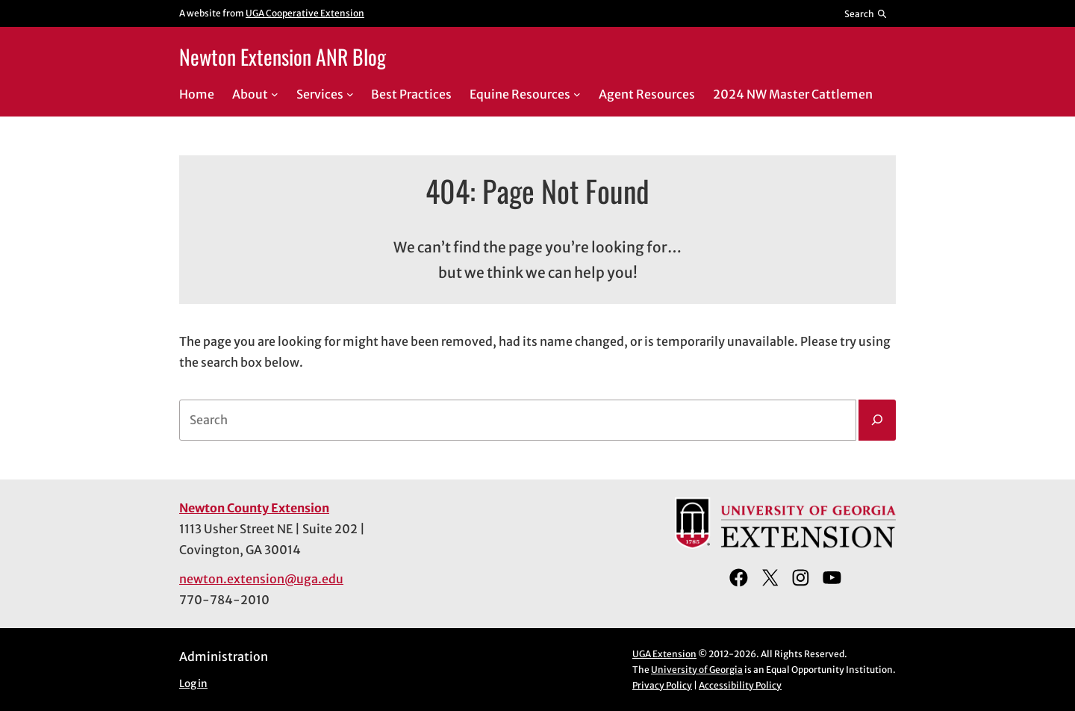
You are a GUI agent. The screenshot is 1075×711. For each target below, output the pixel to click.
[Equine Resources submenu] (577, 94)
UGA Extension (664, 653)
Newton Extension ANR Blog (282, 56)
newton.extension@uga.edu (261, 578)
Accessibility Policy (740, 685)
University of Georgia (697, 669)
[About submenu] (274, 94)
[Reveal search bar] (866, 13)
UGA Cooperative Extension (305, 13)
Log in (193, 683)
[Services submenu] (350, 94)
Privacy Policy (662, 685)
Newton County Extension (254, 507)
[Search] (877, 420)
